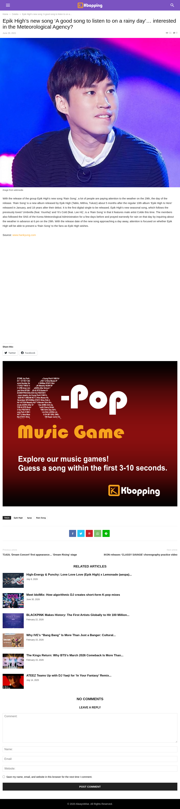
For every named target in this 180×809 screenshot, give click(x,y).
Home (5, 14)
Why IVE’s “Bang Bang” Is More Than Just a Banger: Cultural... (71, 635)
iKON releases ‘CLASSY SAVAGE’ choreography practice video (140, 554)
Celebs (15, 14)
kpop (29, 518)
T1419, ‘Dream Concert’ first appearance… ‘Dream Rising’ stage (40, 554)
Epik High (18, 518)
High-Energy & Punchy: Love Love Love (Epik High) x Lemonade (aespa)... (79, 574)
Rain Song (41, 518)
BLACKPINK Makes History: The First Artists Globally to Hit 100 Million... (77, 615)
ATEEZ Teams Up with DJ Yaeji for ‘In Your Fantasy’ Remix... (68, 675)
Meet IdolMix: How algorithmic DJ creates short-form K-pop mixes (73, 594)
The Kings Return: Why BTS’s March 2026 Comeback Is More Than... (74, 655)
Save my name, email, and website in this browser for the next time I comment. (49, 776)
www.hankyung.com (24, 234)
